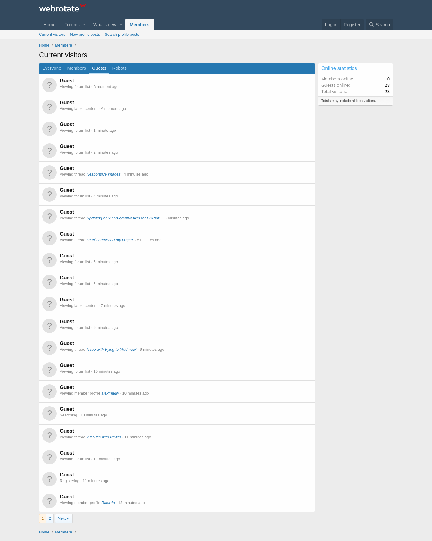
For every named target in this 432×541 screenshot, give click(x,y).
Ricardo (108, 502)
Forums (72, 24)
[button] (84, 24)
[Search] (379, 24)
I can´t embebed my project (110, 240)
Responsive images (103, 174)
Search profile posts (122, 34)
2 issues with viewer (103, 437)
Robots (119, 68)
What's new (104, 24)
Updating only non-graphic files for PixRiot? (123, 218)
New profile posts (85, 34)
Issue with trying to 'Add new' (111, 349)
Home (50, 24)
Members (140, 24)
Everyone (51, 68)
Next (62, 518)
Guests (99, 68)
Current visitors (52, 34)
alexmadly (110, 393)
